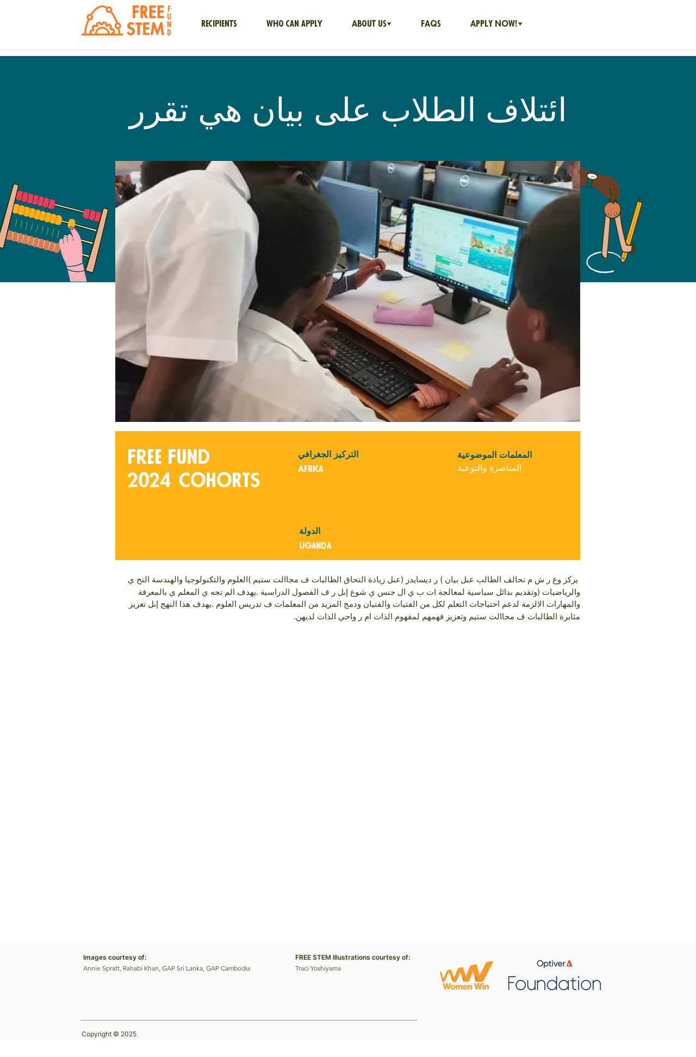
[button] (371, 24)
